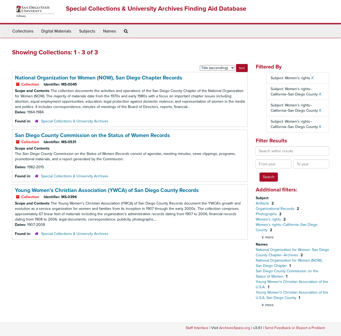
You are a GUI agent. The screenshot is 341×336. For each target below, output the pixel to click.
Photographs (267, 214)
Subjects (87, 31)
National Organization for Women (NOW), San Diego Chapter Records (98, 78)
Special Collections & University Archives (74, 121)
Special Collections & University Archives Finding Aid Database (156, 9)
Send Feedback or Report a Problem (295, 328)
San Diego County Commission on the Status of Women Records (92, 135)
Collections (22, 31)
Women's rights (269, 219)
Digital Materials (56, 31)
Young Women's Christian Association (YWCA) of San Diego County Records (107, 190)
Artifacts (263, 203)
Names (109, 31)
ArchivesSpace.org (234, 328)
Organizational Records (275, 208)
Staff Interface (197, 328)
